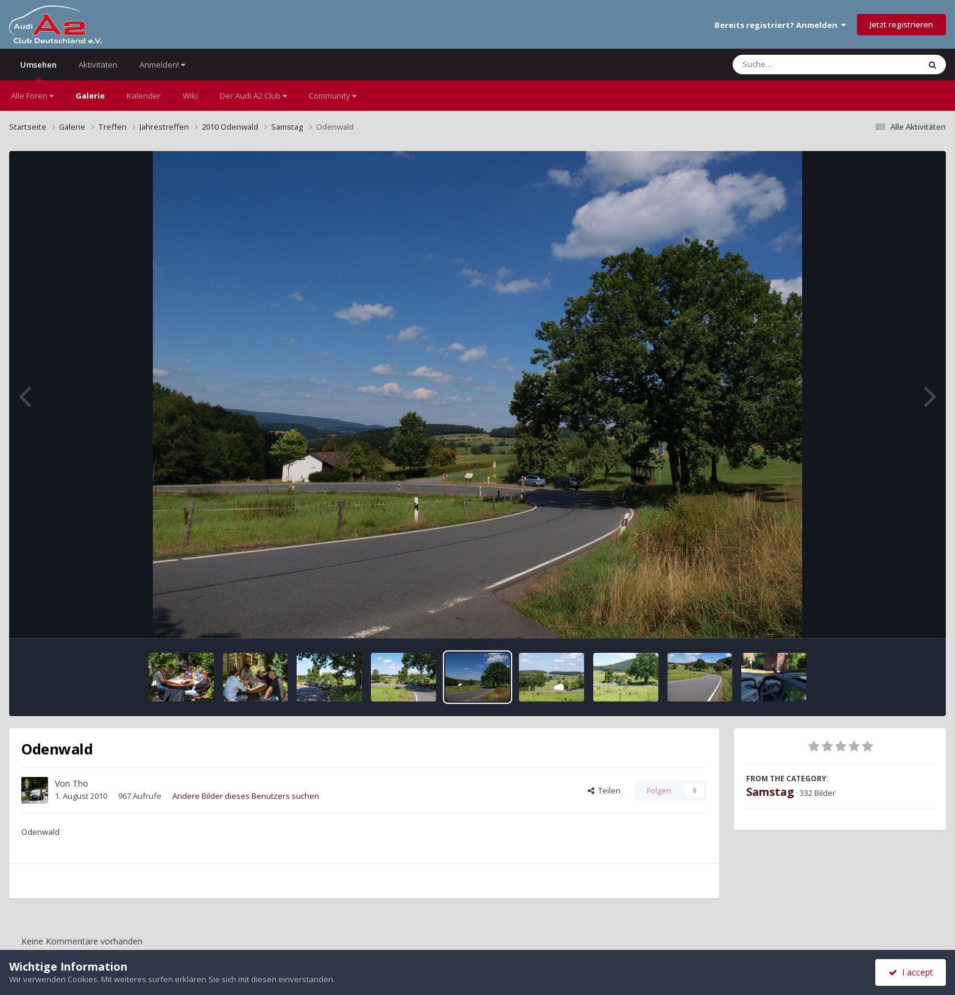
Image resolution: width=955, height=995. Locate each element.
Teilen (604, 790)
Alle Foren (32, 95)
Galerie (90, 95)
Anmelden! (162, 64)
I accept (911, 972)
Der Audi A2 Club (253, 95)
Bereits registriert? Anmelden (780, 24)
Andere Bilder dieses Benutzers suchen (245, 795)
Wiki (190, 95)
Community (332, 95)
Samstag (770, 791)
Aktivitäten (98, 64)
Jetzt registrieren (901, 24)
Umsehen (38, 69)
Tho (80, 783)
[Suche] (801, 64)
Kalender (144, 95)
